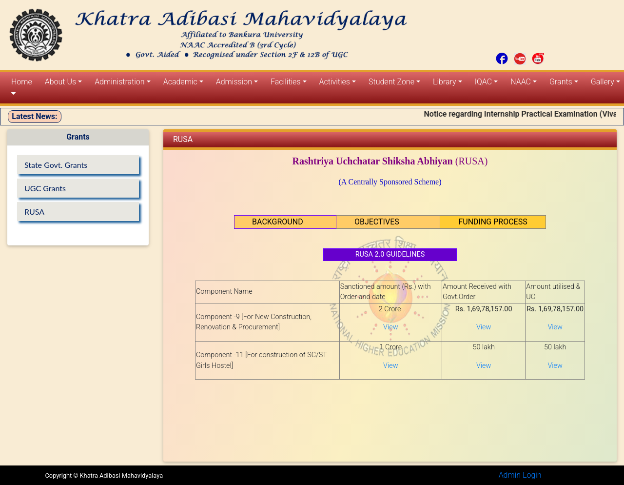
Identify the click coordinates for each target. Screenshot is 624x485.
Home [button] (21, 87)
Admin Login (520, 475)
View (390, 327)
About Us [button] (60, 81)
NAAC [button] (520, 81)
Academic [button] (180, 81)
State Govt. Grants (55, 164)
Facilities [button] (285, 81)
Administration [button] (119, 81)
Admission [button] (234, 81)
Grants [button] (560, 81)
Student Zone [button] (391, 81)
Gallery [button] (602, 81)
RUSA (34, 211)
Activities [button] (334, 81)
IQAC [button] (483, 81)
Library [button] (444, 81)
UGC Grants (45, 188)
